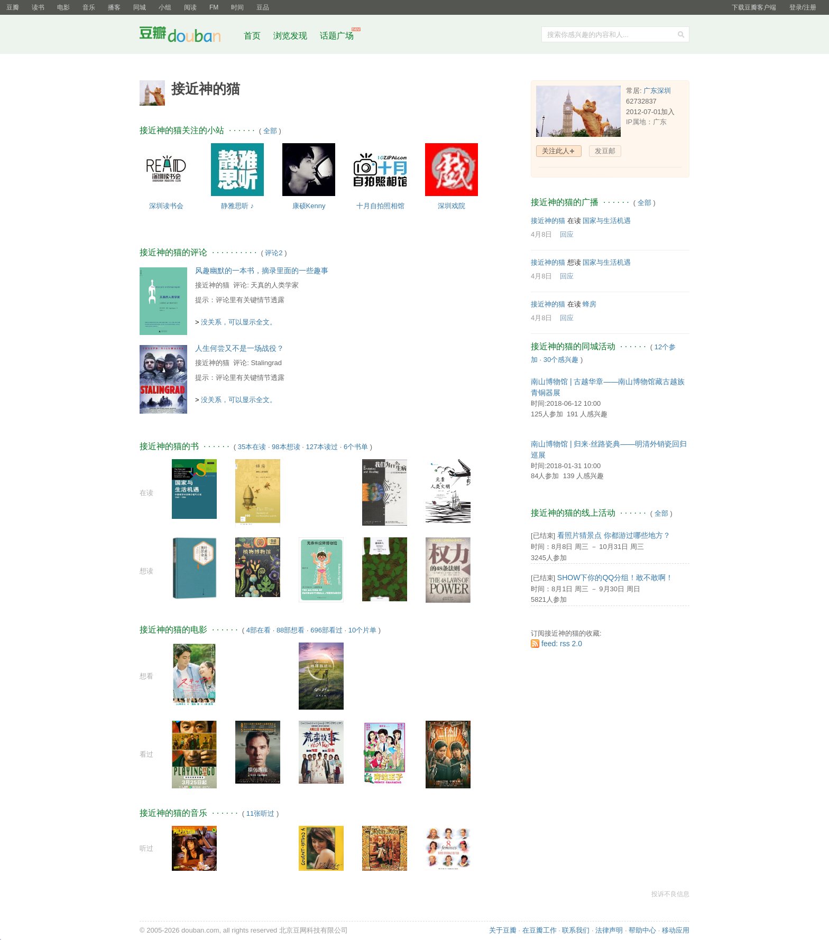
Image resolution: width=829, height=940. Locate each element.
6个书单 (356, 447)
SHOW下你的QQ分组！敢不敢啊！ (615, 577)
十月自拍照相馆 (380, 206)
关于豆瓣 (503, 930)
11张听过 (260, 813)
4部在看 (258, 630)
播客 (114, 7)
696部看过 (326, 630)
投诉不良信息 (670, 894)
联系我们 (575, 930)
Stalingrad (266, 363)
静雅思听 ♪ (237, 206)
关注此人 (555, 151)
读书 (38, 7)
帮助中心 (642, 930)
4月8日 (541, 234)
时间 (237, 7)
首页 (252, 35)
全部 (270, 131)
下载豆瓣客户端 (754, 7)
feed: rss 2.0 (561, 643)
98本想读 (286, 447)
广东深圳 (657, 91)
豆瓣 (12, 7)
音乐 (88, 7)
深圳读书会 (166, 206)
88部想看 (291, 630)
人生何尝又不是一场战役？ (239, 348)
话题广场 (337, 35)
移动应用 (675, 930)
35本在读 (252, 447)
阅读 (190, 7)
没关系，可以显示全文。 (239, 322)
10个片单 (362, 630)
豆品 (262, 7)
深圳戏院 (451, 206)
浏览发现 (291, 35)
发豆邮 (605, 151)
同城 (139, 7)
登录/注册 (802, 7)
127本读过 (322, 447)
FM (213, 7)
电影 (63, 7)
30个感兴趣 (561, 360)
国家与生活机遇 (607, 221)
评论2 (273, 253)
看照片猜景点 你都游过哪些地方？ (613, 535)
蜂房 (589, 304)
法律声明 (609, 930)
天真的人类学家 (275, 285)
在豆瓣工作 (539, 930)
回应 (567, 234)
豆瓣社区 (188, 36)
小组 (165, 7)
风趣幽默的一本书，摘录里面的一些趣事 (261, 270)
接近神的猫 (212, 285)
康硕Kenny (309, 206)
